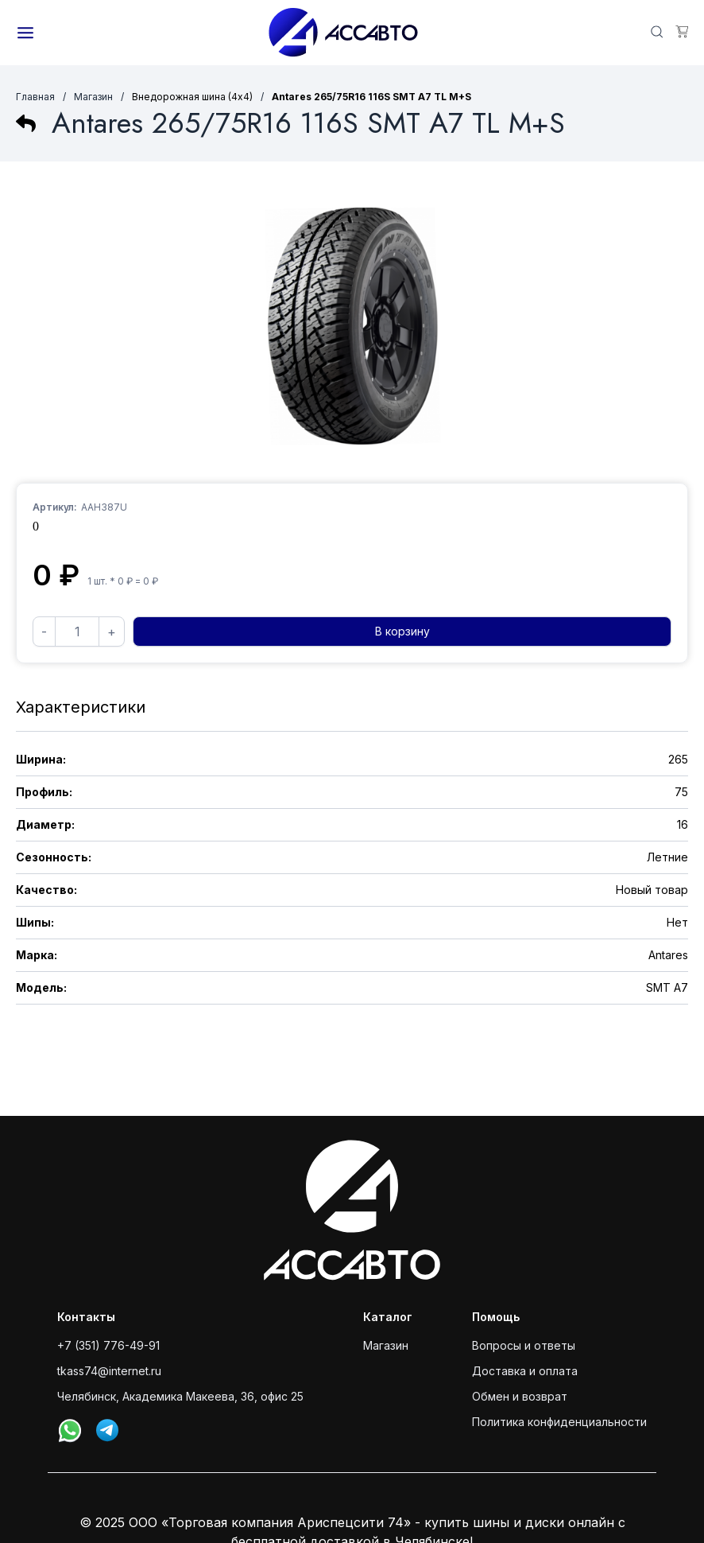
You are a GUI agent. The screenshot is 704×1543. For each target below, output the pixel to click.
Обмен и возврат (519, 1396)
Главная (35, 97)
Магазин (93, 97)
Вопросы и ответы (523, 1345)
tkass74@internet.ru (109, 1371)
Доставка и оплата (525, 1371)
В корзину (402, 631)
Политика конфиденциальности (559, 1421)
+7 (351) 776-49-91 (108, 1345)
